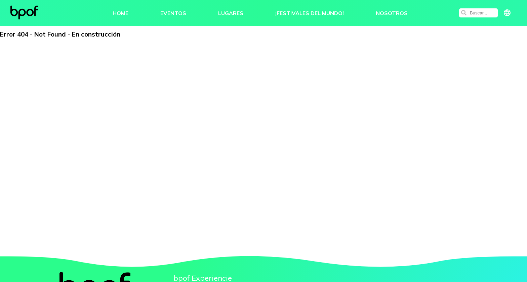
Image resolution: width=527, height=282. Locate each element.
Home (120, 15)
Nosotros (392, 15)
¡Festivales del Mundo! (309, 15)
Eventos (173, 15)
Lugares (230, 15)
